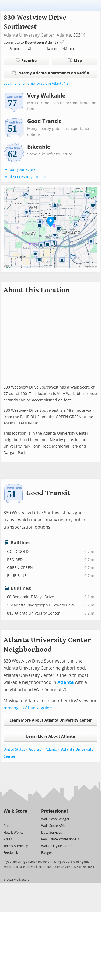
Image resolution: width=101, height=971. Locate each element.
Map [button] (75, 60)
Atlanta (64, 35)
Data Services (51, 832)
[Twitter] (7, 819)
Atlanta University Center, (29, 35)
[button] (51, 221)
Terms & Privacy (16, 846)
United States (14, 749)
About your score (20, 169)
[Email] (23, 819)
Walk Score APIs (53, 826)
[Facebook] (15, 819)
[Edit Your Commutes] (62, 41)
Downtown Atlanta (42, 42)
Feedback (11, 853)
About (8, 826)
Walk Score (15, 811)
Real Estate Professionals (60, 839)
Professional (54, 811)
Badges (47, 853)
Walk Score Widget (55, 819)
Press (8, 839)
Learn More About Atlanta (50, 736)
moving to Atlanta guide (28, 707)
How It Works (13, 832)
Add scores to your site (25, 177)
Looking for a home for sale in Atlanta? (34, 83)
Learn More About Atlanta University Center (50, 720)
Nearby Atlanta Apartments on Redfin (50, 72)
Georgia (35, 749)
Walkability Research (56, 846)
